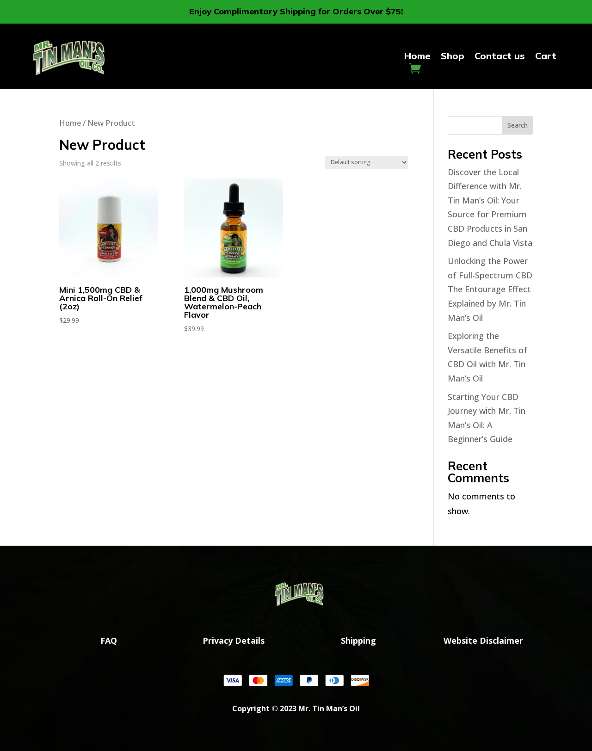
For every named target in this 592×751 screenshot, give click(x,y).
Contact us (500, 57)
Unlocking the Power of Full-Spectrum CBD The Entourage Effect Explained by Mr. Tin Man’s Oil (490, 289)
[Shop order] (366, 162)
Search (517, 125)
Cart (545, 57)
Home (417, 57)
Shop (452, 57)
